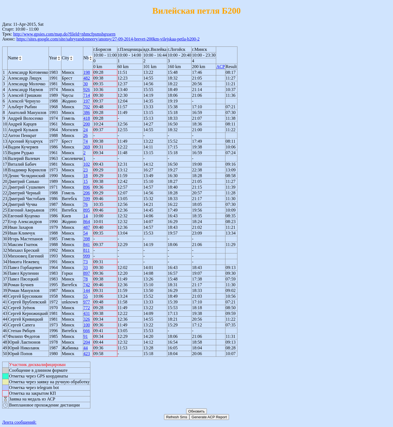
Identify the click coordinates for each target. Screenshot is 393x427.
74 (86, 141)
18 (86, 175)
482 (87, 78)
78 (86, 279)
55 (86, 296)
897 (87, 273)
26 (86, 135)
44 (86, 348)
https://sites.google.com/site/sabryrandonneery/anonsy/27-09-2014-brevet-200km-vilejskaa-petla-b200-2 (108, 39)
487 (87, 227)
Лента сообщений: (19, 422)
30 (86, 83)
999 (87, 256)
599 (87, 198)
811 (87, 250)
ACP (220, 66)
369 (87, 147)
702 (87, 106)
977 (87, 302)
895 (87, 210)
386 (87, 112)
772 (87, 307)
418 (87, 118)
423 (87, 353)
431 (87, 313)
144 (87, 290)
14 (86, 216)
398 (87, 238)
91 (86, 336)
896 (87, 187)
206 (87, 193)
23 (86, 170)
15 (86, 181)
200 (87, 124)
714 (87, 95)
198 (87, 72)
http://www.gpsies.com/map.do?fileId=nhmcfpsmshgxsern (64, 34)
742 (87, 284)
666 (87, 330)
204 (87, 342)
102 (87, 164)
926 (87, 89)
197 (87, 101)
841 (87, 244)
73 (86, 261)
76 (86, 204)
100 (87, 325)
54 (86, 233)
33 (86, 267)
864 (87, 221)
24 (86, 129)
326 (87, 319)
